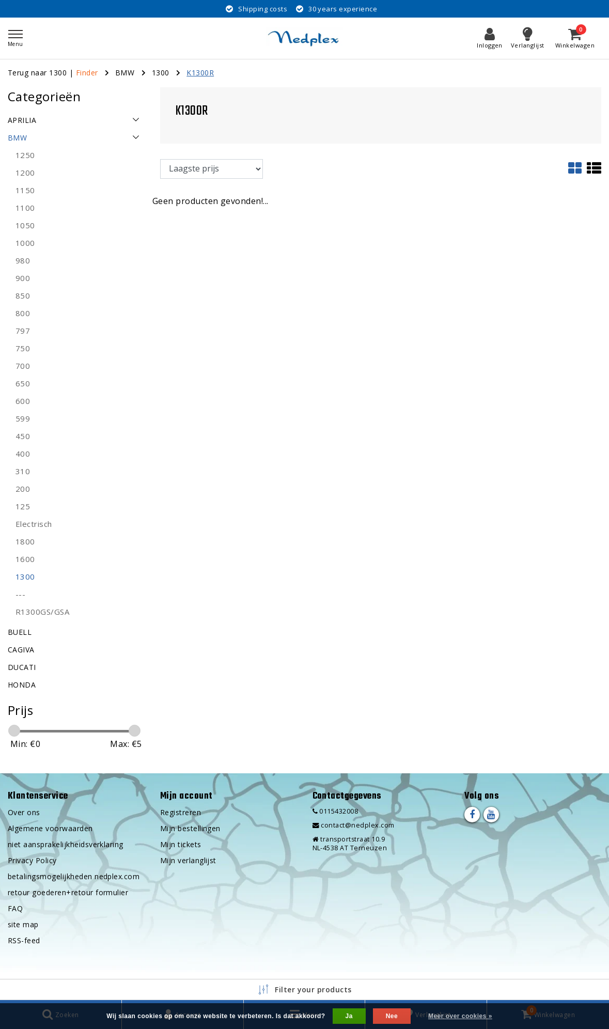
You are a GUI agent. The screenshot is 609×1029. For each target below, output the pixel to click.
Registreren (180, 812)
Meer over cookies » (460, 1016)
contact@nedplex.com (354, 825)
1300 (160, 72)
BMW (124, 72)
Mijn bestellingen (190, 828)
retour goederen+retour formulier (68, 892)
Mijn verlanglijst (188, 860)
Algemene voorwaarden (50, 828)
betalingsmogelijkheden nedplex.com (73, 876)
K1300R (200, 72)
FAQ (15, 908)
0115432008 (335, 811)
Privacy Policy (32, 860)
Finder (87, 72)
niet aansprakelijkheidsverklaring (65, 844)
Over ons (24, 812)
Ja (349, 1016)
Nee (392, 1016)
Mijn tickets (180, 844)
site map (23, 924)
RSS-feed (24, 940)
